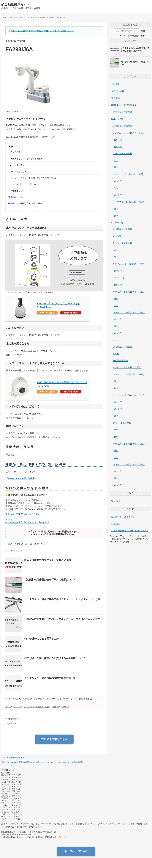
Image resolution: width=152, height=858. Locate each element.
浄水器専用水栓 (120, 360)
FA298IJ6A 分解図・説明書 (21, 478)
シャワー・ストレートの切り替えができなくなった (33, 178)
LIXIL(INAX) (117, 223)
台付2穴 (118, 140)
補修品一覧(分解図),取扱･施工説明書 (25, 203)
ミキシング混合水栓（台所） (127, 367)
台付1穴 (118, 146)
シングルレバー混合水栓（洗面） (129, 133)
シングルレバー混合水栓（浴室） (129, 374)
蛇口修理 (115, 501)
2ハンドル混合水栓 (122, 423)
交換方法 (117, 236)
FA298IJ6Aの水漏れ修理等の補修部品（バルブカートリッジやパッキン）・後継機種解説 (45, 762)
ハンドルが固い (17, 165)
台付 (116, 160)
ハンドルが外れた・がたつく (23, 184)
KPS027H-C (18, 551)
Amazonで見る (47, 312)
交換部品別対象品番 (122, 112)
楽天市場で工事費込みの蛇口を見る (22, 514)
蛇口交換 (115, 98)
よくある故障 (14, 152)
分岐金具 (115, 84)
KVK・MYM (117, 119)
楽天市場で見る (71, 312)
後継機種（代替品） (17, 197)
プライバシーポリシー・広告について (129, 530)
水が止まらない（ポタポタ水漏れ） (26, 158)
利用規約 (115, 524)
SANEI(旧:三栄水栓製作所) (124, 105)
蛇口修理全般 (117, 91)
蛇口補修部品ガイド (15, 5)
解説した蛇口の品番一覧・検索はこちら (27, 544)
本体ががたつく (17, 190)
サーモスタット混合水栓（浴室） (129, 202)
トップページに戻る (76, 851)
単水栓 (116, 353)
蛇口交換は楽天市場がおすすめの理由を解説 (27, 522)
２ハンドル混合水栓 (122, 153)
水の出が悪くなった (19, 171)
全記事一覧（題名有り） (123, 517)
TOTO (114, 340)
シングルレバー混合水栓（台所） (129, 174)
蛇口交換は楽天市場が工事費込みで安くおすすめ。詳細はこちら (42, 30)
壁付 (116, 167)
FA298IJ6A (10, 724)
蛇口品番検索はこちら (54, 739)
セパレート (119, 278)
